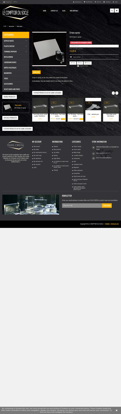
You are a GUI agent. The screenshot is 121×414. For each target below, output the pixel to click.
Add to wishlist (76, 57)
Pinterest (87, 63)
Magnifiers (76, 352)
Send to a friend (84, 66)
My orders (36, 334)
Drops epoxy (18, 106)
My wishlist (88, 2)
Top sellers (56, 337)
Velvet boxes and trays (79, 361)
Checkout (107, 2)
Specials (56, 331)
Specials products (10, 118)
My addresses (37, 343)
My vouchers (37, 349)
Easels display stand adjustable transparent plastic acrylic (79, 372)
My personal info (38, 346)
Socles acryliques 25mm (79, 368)
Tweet (73, 63)
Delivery (56, 340)
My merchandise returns (40, 337)
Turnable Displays (78, 340)
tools (74, 346)
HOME (4, 26)
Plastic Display (77, 331)
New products (57, 334)
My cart (98, 2)
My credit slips (38, 340)
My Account (37, 331)
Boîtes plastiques (78, 355)
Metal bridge (76, 337)
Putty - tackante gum (93, 114)
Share (80, 63)
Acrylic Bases (77, 334)
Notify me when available (76, 49)
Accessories (76, 343)
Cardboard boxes (77, 349)
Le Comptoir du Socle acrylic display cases (61, 351)
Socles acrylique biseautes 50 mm (80, 364)
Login (115, 2)
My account (77, 2)
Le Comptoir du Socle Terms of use (61, 346)
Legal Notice (57, 343)
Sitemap (56, 354)
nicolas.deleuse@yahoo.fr (105, 342)
